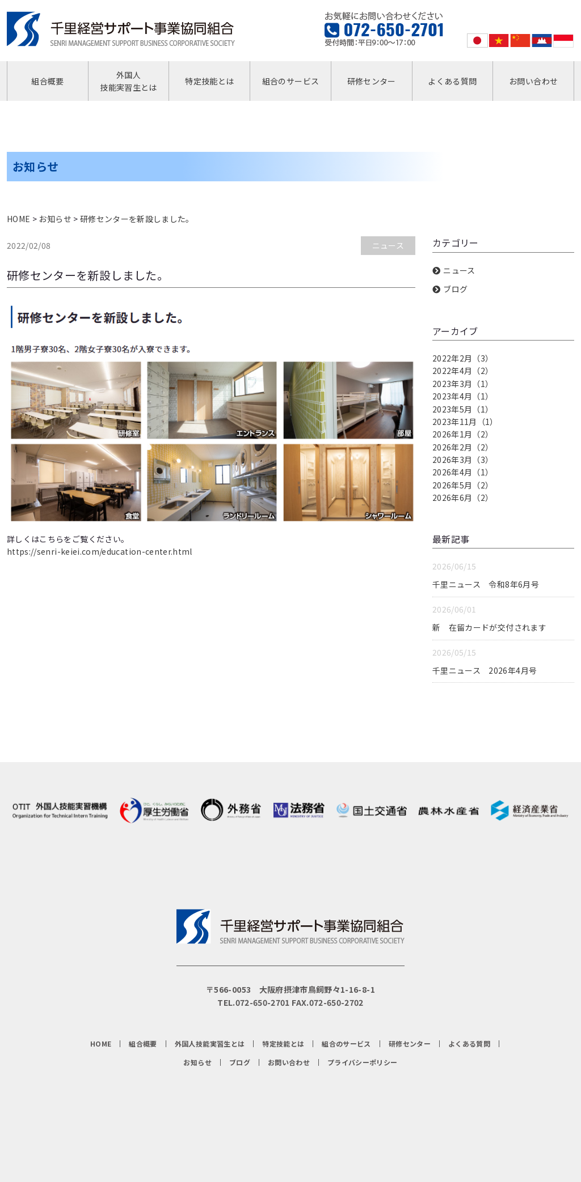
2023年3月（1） (463, 383)
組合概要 (47, 81)
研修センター (371, 81)
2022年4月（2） (463, 370)
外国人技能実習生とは (128, 81)
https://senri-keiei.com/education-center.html (99, 551)
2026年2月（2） (463, 447)
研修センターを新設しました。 (137, 218)
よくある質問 (452, 81)
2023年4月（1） (463, 396)
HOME (18, 218)
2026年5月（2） (463, 485)
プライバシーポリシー (362, 1062)
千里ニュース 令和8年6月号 (485, 584)
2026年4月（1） (463, 472)
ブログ (455, 289)
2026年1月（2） (463, 434)
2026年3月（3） (463, 459)
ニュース (388, 245)
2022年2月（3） (463, 358)
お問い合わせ (533, 81)
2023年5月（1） (463, 409)
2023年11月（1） (465, 421)
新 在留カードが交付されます (489, 627)
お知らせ (55, 218)
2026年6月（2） (463, 497)
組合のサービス (290, 81)
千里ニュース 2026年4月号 (484, 670)
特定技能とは (209, 81)
